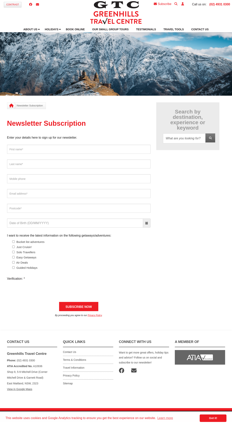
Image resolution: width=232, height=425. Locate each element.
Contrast (12, 4)
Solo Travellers (23, 252)
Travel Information (73, 367)
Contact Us (69, 351)
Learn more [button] (165, 418)
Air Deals (20, 262)
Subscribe (162, 4)
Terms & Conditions (74, 359)
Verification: (16, 278)
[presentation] (36, 288)
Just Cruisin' (22, 247)
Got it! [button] (213, 418)
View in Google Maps (19, 389)
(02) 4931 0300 (219, 4)
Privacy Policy (95, 315)
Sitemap (68, 383)
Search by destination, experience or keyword (187, 120)
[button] (182, 4)
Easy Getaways (24, 257)
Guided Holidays (24, 267)
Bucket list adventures (28, 241)
